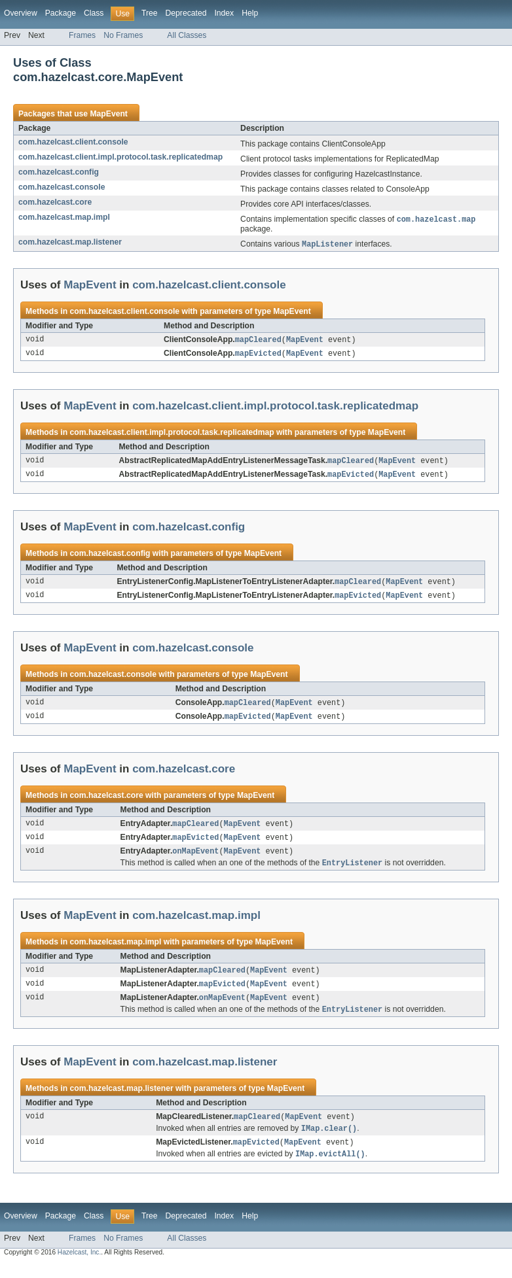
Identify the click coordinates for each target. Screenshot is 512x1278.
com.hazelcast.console (61, 187)
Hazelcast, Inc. (79, 1266)
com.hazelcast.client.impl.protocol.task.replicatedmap (120, 157)
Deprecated (186, 13)
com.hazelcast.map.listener (70, 242)
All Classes (186, 35)
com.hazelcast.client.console (73, 142)
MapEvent (108, 113)
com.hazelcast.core (55, 202)
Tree (149, 13)
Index (224, 13)
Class (93, 13)
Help (250, 13)
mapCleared (258, 341)
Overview (20, 13)
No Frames (123, 35)
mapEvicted (258, 356)
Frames (82, 35)
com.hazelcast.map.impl (64, 217)
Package (60, 13)
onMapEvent (195, 859)
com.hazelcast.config (58, 172)
